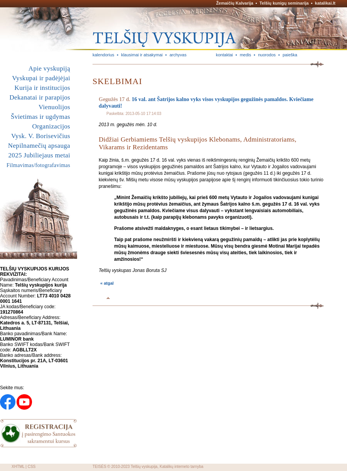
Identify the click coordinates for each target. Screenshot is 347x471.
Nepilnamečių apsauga (39, 145)
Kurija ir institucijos (42, 87)
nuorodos (267, 54)
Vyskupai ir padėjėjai (41, 78)
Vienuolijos (54, 107)
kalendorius (103, 54)
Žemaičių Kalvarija (234, 3)
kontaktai (224, 54)
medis (245, 54)
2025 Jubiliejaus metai (39, 155)
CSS (32, 466)
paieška (290, 54)
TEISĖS (99, 466)
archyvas (178, 54)
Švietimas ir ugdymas (40, 116)
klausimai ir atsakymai (142, 54)
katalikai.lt (325, 3)
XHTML (18, 466)
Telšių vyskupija (144, 466)
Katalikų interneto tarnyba (181, 466)
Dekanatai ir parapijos (39, 97)
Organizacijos (51, 126)
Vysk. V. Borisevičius (40, 136)
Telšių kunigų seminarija (284, 3)
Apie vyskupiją (49, 68)
